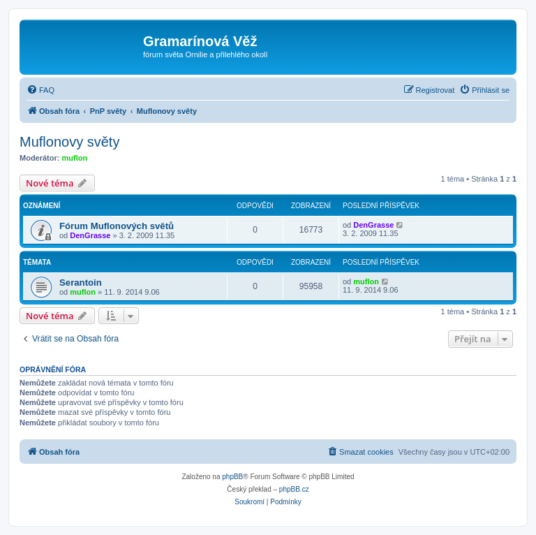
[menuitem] (40, 90)
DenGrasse (90, 235)
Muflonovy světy (69, 141)
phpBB (232, 477)
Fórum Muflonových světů (116, 226)
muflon (75, 158)
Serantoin (80, 282)
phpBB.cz (294, 489)
